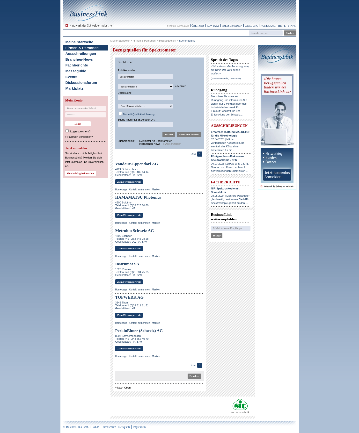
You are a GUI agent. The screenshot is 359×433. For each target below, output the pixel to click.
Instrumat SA (127, 264)
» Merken (180, 86)
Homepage (121, 189)
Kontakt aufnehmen (139, 189)
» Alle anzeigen (172, 143)
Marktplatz (74, 88)
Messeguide (76, 71)
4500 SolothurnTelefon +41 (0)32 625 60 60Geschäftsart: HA (132, 205)
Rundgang (268, 25)
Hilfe (282, 25)
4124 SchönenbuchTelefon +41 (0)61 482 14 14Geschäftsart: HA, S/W (132, 172)
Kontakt (213, 25)
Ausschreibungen (81, 53)
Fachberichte (77, 65)
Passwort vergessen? (80, 136)
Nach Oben (124, 387)
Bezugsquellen (167, 40)
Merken (156, 189)
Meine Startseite (79, 42)
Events (71, 77)
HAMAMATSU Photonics (138, 197)
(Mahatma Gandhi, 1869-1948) (226, 78)
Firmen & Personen (82, 48)
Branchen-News (79, 59)
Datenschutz (109, 427)
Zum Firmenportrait (129, 181)
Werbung (251, 25)
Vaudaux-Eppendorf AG (136, 164)
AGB (96, 427)
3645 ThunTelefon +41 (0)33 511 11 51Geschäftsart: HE (132, 305)
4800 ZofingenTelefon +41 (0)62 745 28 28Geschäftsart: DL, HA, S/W (132, 238)
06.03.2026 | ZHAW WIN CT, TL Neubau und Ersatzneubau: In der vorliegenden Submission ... (230, 163)
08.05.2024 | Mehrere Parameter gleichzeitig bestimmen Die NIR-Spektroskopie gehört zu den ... (230, 195)
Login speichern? (80, 131)
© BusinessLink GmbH (77, 427)
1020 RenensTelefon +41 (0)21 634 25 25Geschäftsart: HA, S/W (132, 272)
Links (292, 25)
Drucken (194, 376)
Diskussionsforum (81, 82)
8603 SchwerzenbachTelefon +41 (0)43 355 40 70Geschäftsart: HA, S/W (132, 338)
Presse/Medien (232, 25)
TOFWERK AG (129, 297)
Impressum (139, 427)
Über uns (198, 25)
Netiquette (124, 427)
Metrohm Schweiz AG (134, 230)
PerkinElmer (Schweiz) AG (139, 330)
